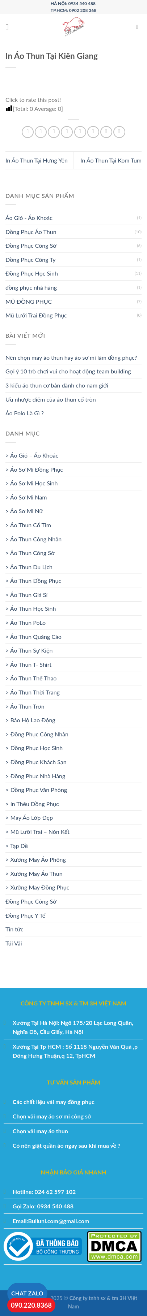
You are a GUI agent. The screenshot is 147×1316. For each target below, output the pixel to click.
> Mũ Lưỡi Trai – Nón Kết (37, 831)
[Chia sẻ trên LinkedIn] (93, 132)
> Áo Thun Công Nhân (33, 539)
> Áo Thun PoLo (25, 622)
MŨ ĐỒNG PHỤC (28, 301)
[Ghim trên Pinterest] (67, 132)
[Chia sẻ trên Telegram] (119, 132)
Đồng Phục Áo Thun (30, 231)
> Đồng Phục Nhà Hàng (35, 775)
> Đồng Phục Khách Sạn (36, 761)
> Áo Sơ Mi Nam (26, 497)
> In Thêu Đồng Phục (32, 803)
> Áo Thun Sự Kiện (28, 650)
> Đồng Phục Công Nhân (36, 734)
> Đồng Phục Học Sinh (34, 747)
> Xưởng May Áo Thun (34, 873)
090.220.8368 (31, 1305)
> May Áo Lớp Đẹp (29, 817)
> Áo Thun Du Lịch (28, 566)
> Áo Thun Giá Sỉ (26, 594)
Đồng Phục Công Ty (30, 259)
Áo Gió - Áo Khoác (28, 217)
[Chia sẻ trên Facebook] (41, 132)
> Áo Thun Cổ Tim (28, 524)
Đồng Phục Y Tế (25, 915)
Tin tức (14, 929)
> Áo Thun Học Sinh (30, 608)
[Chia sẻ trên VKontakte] (80, 132)
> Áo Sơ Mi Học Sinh (31, 483)
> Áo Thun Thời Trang (32, 692)
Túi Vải (13, 943)
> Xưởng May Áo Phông (35, 859)
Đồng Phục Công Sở (30, 245)
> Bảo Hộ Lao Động (30, 720)
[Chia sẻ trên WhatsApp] (28, 132)
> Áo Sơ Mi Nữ (24, 510)
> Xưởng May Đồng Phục (37, 887)
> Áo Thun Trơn (25, 706)
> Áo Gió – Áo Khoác (31, 455)
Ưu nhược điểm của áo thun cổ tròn (50, 399)
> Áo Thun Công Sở (30, 552)
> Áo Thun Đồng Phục (33, 580)
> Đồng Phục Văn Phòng (36, 789)
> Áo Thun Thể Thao (30, 678)
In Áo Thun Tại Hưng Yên (36, 160)
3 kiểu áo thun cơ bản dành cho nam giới (56, 385)
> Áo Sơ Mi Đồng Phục (34, 469)
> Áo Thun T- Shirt (28, 664)
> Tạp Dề (16, 845)
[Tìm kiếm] (139, 27)
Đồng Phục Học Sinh (31, 273)
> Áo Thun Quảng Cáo (33, 636)
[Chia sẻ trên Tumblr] (106, 132)
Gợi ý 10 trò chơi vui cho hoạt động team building (68, 371)
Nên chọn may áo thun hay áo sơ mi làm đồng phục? (71, 357)
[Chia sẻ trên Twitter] (54, 132)
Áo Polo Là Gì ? (24, 413)
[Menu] (9, 27)
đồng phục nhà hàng (31, 287)
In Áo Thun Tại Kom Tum (111, 160)
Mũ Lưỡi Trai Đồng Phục (36, 315)
